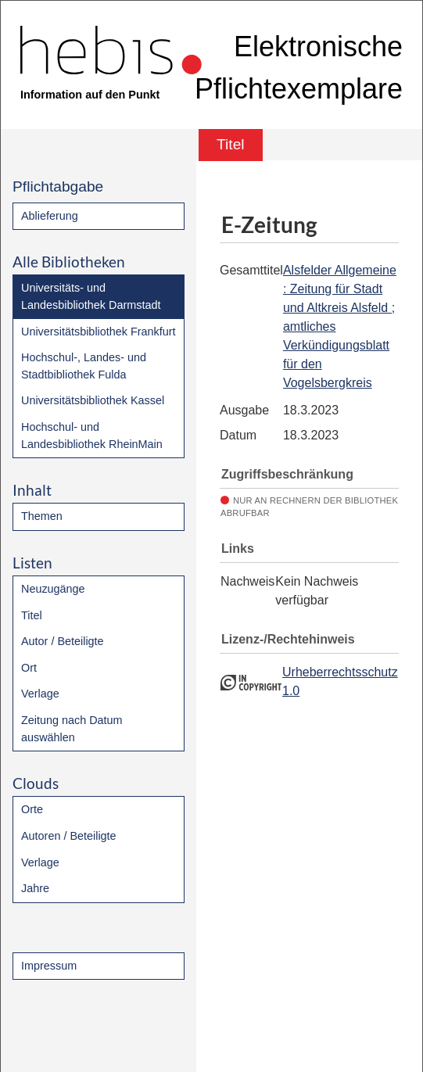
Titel (31, 615)
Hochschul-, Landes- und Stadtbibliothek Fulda (83, 366)
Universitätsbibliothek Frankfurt (98, 331)
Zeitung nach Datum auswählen (72, 729)
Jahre (35, 888)
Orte (32, 809)
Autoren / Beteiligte (69, 836)
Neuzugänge (53, 589)
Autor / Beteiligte (62, 641)
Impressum (49, 965)
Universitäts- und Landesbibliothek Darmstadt (90, 296)
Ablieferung (49, 216)
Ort (29, 667)
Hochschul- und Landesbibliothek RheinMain (92, 435)
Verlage (40, 693)
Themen (42, 516)
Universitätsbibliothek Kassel (92, 400)
